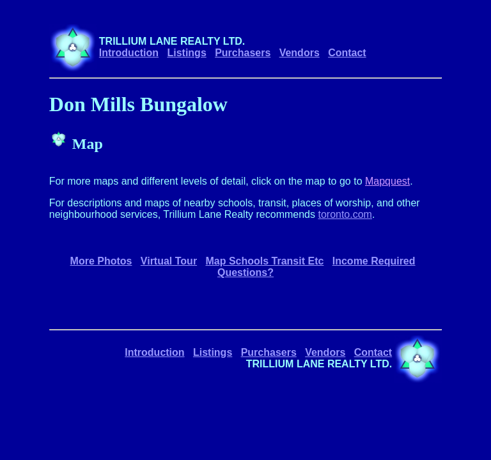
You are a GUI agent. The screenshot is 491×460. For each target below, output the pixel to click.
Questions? (245, 272)
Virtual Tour (169, 261)
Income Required (374, 261)
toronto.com (344, 214)
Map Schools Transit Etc (264, 261)
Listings (186, 52)
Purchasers (242, 52)
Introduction (129, 52)
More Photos (101, 261)
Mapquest (387, 181)
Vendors (299, 52)
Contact (347, 52)
